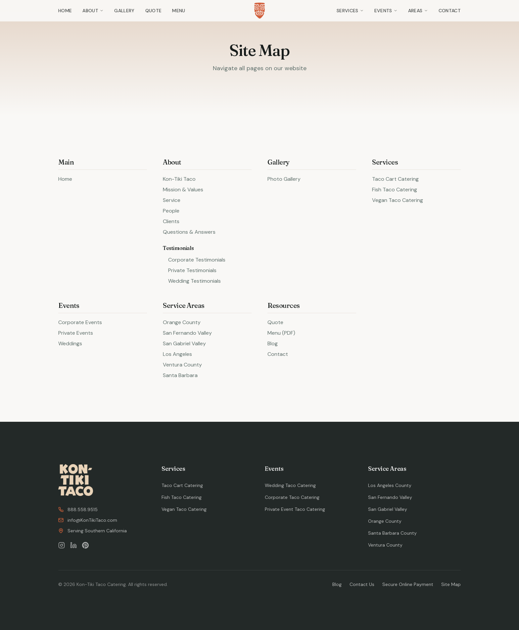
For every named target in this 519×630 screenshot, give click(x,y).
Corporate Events (80, 322)
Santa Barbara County (392, 533)
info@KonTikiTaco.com (87, 520)
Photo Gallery (284, 178)
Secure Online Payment (407, 584)
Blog (272, 343)
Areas (418, 11)
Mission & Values (183, 189)
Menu (178, 11)
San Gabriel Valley (184, 343)
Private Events (75, 332)
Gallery (124, 11)
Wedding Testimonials (194, 280)
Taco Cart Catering (395, 178)
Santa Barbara (180, 375)
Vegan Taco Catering (397, 200)
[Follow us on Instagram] (61, 545)
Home (65, 11)
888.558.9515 (78, 509)
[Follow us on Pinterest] (85, 545)
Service (171, 200)
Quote (153, 11)
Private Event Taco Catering (295, 509)
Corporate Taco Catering (292, 497)
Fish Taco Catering (394, 189)
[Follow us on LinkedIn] (73, 545)
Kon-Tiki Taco (179, 178)
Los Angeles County (389, 485)
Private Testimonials (192, 270)
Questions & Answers (189, 231)
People (171, 210)
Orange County (182, 322)
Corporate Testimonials (196, 259)
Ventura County (182, 364)
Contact (450, 11)
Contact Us (362, 584)
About (93, 11)
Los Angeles (177, 354)
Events (386, 11)
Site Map (451, 584)
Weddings (70, 343)
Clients (171, 221)
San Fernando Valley (187, 332)
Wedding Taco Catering (290, 485)
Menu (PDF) (281, 332)
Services (350, 11)
